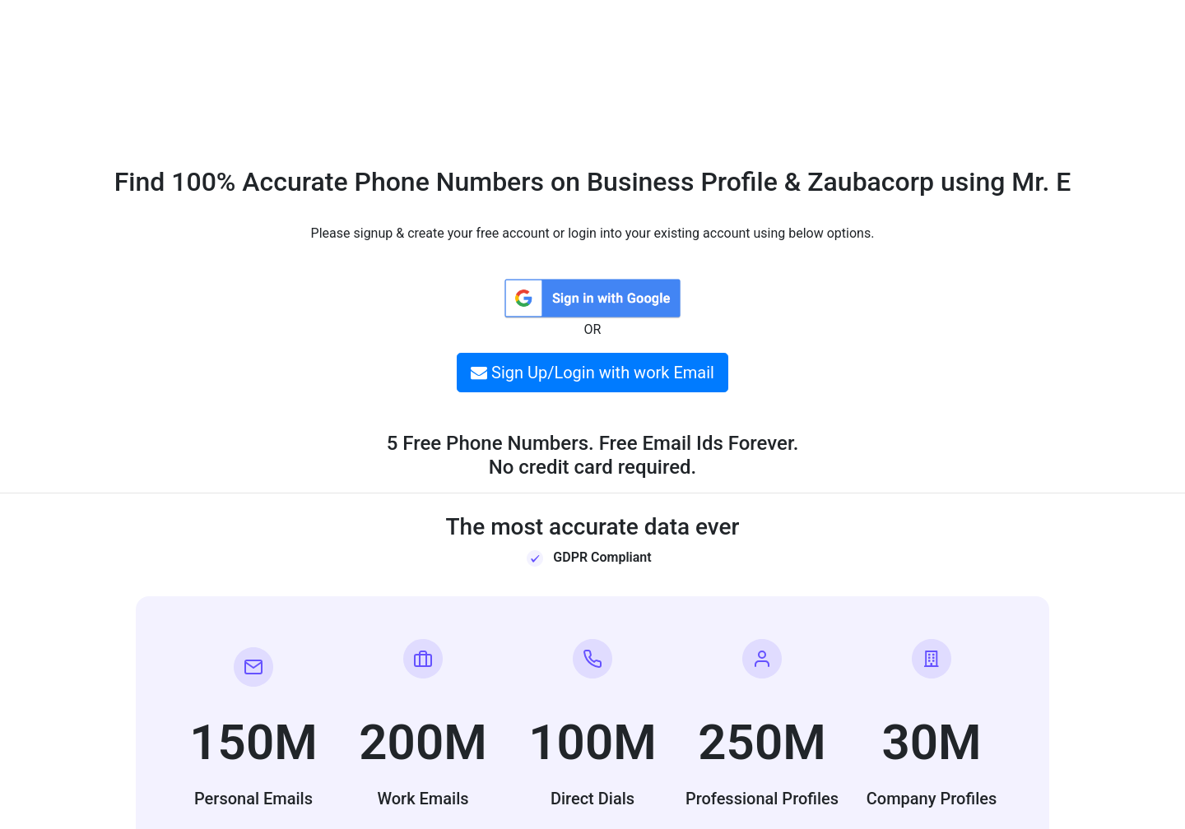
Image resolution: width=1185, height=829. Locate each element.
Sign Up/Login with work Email (592, 372)
